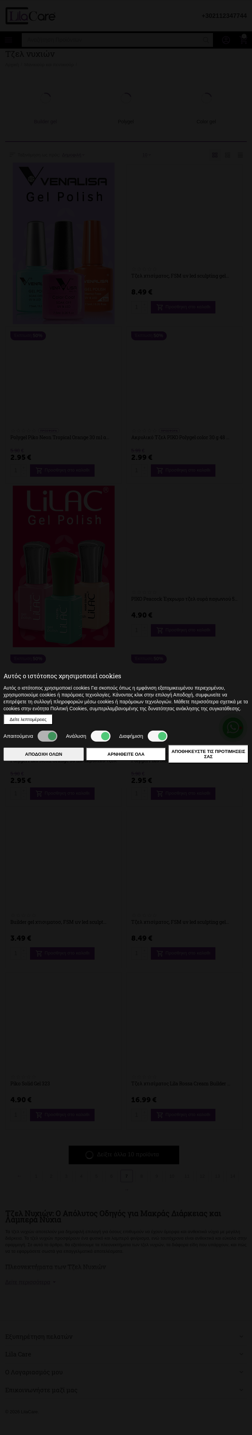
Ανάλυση (88, 736)
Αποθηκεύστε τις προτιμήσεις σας (208, 754)
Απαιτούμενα (30, 736)
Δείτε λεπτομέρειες (28, 719)
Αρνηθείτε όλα (125, 754)
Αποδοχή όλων (43, 754)
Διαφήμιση (143, 736)
